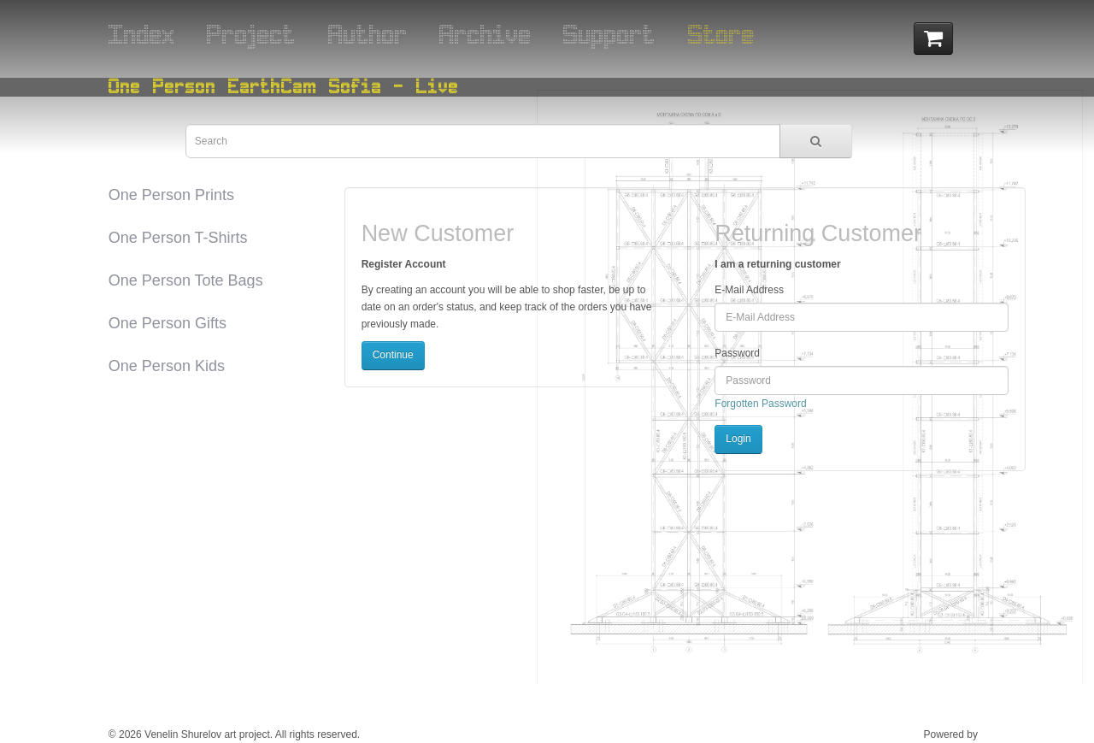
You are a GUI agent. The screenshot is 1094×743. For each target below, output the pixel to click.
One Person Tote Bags (186, 280)
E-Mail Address (749, 290)
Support (609, 34)
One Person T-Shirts (178, 237)
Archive (485, 34)
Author (368, 34)
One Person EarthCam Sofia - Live (284, 85)
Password (737, 353)
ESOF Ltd (1003, 734)
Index (142, 34)
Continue (393, 355)
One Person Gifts (167, 323)
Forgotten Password (760, 404)
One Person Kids (167, 366)
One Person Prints (171, 195)
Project (251, 34)
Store (721, 34)
